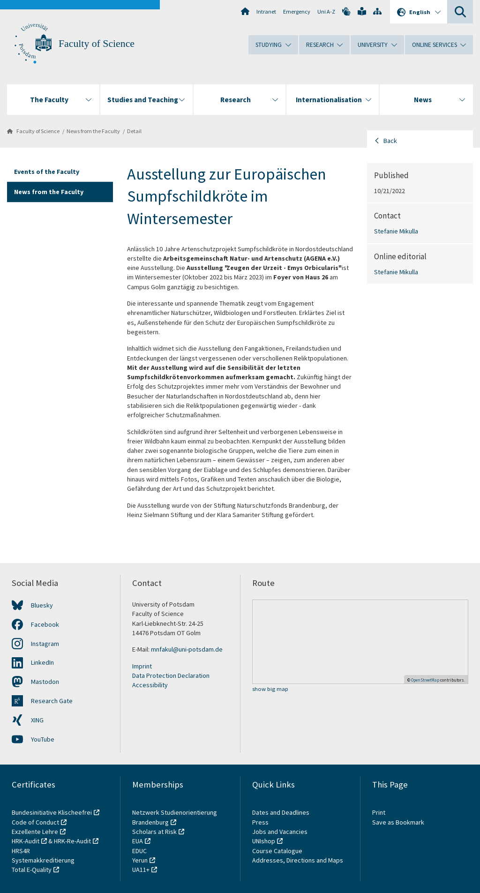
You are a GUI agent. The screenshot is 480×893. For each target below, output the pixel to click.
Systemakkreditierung (43, 860)
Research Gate (52, 701)
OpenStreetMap (425, 680)
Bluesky (42, 605)
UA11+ (141, 869)
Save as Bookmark (398, 822)
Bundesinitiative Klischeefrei (52, 812)
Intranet (266, 11)
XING (37, 720)
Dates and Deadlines (280, 812)
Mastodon (45, 681)
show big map (270, 689)
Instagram (45, 643)
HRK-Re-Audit (72, 841)
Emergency (296, 11)
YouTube (42, 739)
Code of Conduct (35, 822)
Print (378, 812)
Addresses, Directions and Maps (297, 860)
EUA (137, 841)
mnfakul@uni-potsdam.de (187, 649)
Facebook (45, 624)
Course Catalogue (277, 851)
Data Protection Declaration (171, 675)
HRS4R (21, 851)
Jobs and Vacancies (280, 831)
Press (260, 822)
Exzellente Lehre (35, 831)
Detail (134, 131)
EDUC (139, 851)
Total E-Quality (32, 869)
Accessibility (150, 685)
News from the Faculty (93, 131)
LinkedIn (42, 662)
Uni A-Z (326, 11)
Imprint (142, 666)
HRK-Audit (25, 841)
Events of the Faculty (46, 171)
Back (390, 140)
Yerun (140, 860)
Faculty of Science (97, 43)
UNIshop (263, 841)
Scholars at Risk (154, 831)
